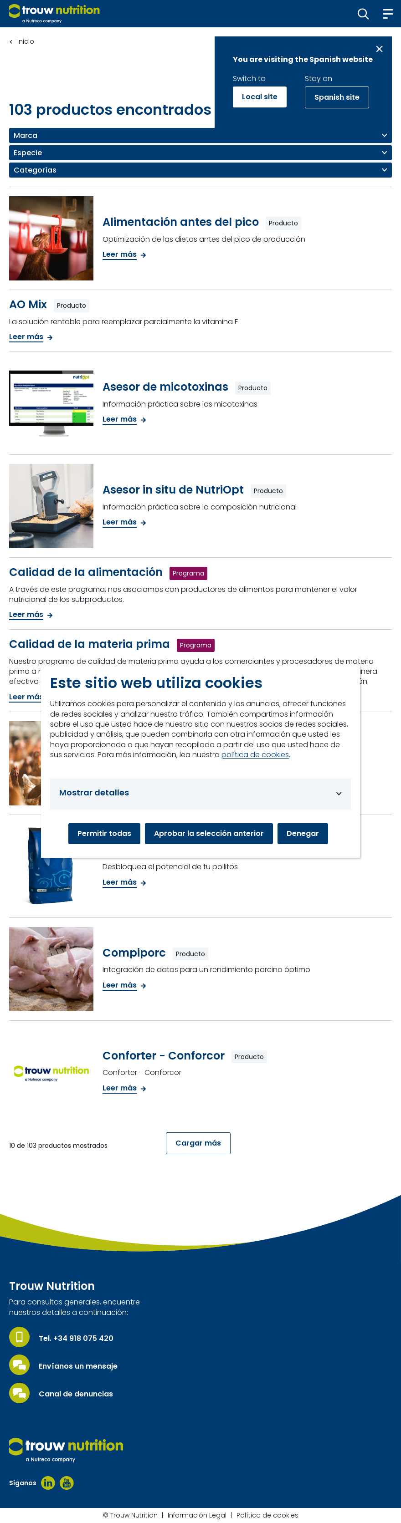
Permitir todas (104, 833)
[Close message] (379, 48)
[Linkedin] (48, 1483)
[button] (363, 13)
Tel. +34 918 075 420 (76, 1339)
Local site (260, 97)
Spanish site (337, 97)
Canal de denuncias (76, 1394)
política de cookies (255, 755)
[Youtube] (67, 1483)
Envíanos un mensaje (78, 1366)
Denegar (303, 833)
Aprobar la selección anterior (209, 833)
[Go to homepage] (54, 13)
